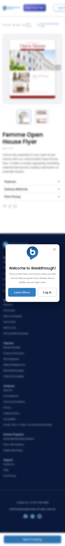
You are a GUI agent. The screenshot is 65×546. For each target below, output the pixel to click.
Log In (47, 292)
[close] (54, 249)
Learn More (22, 292)
